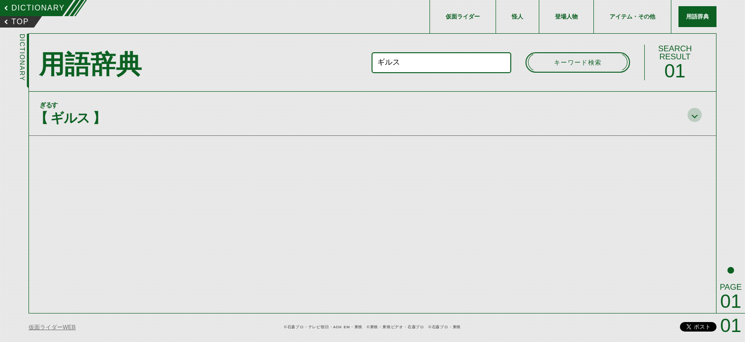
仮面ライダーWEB (52, 327)
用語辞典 (697, 16)
